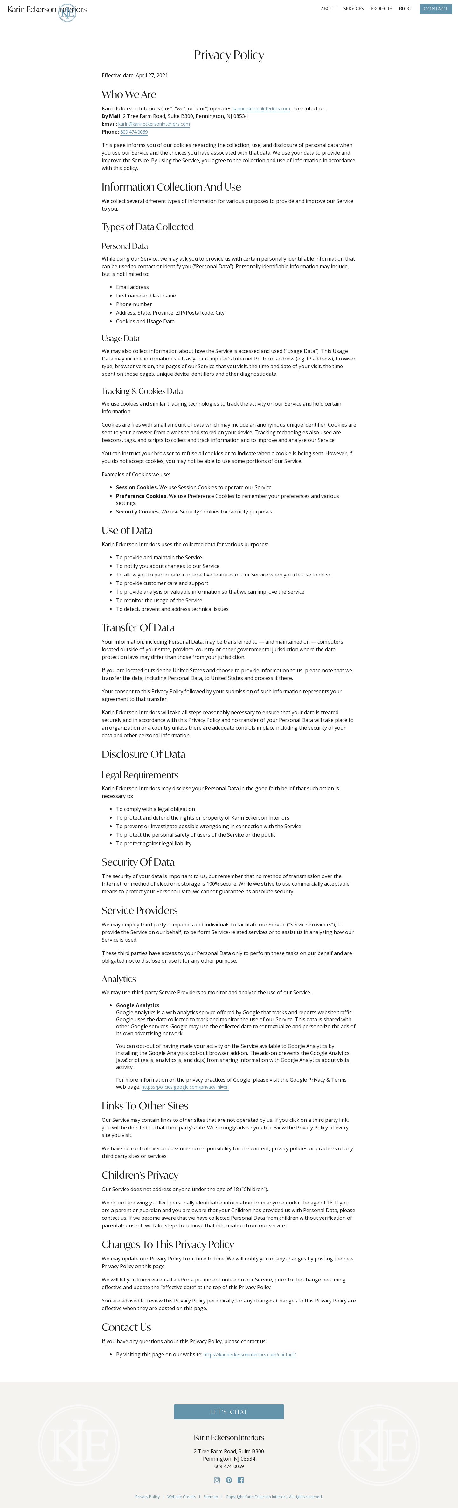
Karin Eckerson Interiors (50, 17)
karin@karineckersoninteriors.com (159, 123)
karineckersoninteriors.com (266, 108)
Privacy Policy (147, 1495)
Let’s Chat (229, 1412)
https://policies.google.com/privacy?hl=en (191, 1086)
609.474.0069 (135, 131)
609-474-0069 (229, 1467)
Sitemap (211, 1495)
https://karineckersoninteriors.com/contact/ (256, 1353)
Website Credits (181, 1495)
